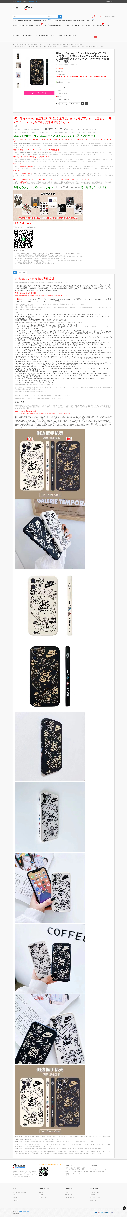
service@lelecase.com (31, 1)
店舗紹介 (15, 1195)
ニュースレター (94, 1200)
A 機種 (59, 90)
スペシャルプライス (70, 1198)
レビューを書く (73, 65)
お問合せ (41, 1192)
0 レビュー (65, 65)
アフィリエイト (69, 1195)
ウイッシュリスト (95, 1198)
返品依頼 (41, 1195)
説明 (15, 272)
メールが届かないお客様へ (20, 1192)
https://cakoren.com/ (68, 187)
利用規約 (15, 1200)
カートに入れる (74, 104)
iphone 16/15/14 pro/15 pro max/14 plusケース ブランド (31, 44)
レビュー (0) (22, 272)
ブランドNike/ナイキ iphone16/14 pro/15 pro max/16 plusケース (67, 44)
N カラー (59, 97)
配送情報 (15, 1198)
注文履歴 (92, 1195)
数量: (57, 104)
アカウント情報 (94, 1192)
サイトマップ (42, 1198)
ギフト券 (67, 1192)
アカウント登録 (110, 17)
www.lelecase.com (24, 1212)
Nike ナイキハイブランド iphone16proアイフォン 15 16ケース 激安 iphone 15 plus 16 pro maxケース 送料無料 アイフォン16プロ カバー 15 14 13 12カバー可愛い (59, 46)
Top (124, 1208)
